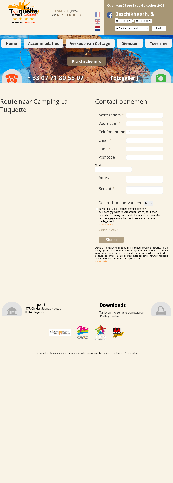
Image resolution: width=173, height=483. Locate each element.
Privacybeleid (131, 354)
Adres (104, 177)
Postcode (107, 157)
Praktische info (86, 61)
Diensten (130, 43)
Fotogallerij (124, 78)
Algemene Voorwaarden (129, 314)
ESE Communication (55, 354)
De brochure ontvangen (120, 205)
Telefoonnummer (112, 131)
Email (105, 140)
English (97, 21)
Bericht (107, 189)
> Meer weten (106, 226)
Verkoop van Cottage (90, 43)
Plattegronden (109, 318)
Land (105, 148)
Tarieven (105, 314)
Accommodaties (43, 43)
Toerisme (158, 43)
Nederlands (97, 28)
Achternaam (111, 115)
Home (11, 43)
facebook (109, 15)
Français (97, 14)
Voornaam (109, 123)
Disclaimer (117, 354)
